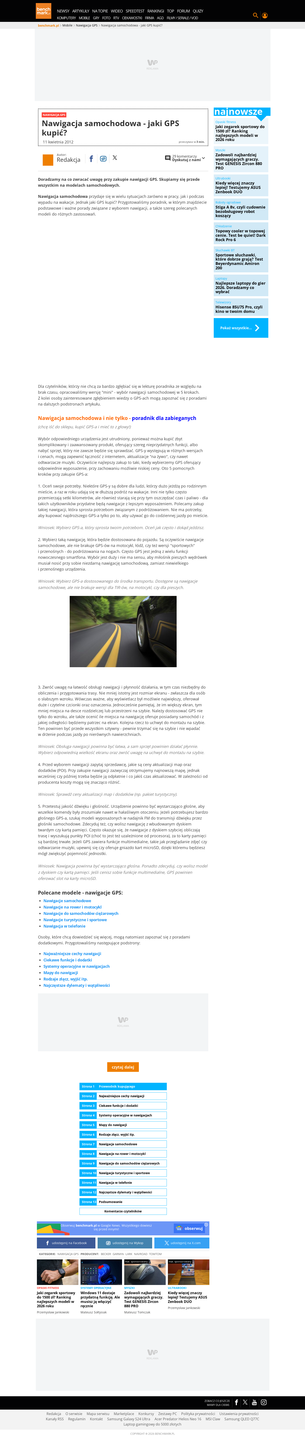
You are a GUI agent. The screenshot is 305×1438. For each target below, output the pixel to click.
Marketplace (124, 1414)
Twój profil (265, 15)
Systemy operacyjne (96, 1288)
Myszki (129, 1288)
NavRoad (140, 1254)
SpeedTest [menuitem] (135, 11)
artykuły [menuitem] (80, 11)
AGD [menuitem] (160, 18)
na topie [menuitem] (100, 11)
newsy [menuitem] (63, 11)
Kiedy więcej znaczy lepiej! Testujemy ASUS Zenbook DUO (187, 1297)
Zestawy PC (167, 1414)
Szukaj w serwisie (256, 15)
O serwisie (73, 1414)
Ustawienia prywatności (238, 1414)
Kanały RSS (55, 1419)
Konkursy (146, 1414)
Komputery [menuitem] (66, 18)
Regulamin (77, 1419)
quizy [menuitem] (198, 11)
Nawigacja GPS (68, 1254)
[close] (206, 1225)
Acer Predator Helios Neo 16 (178, 1419)
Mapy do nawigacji (60, 972)
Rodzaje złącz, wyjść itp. (65, 979)
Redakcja (54, 1414)
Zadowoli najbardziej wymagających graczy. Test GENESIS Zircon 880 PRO (143, 1300)
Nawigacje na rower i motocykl (72, 907)
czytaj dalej (123, 1067)
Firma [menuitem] (149, 18)
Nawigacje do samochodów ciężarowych (81, 913)
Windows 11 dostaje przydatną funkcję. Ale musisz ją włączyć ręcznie (100, 1300)
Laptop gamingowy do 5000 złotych (152, 1424)
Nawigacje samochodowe (67, 901)
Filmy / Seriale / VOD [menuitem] (182, 18)
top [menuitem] (170, 11)
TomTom (155, 1254)
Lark (129, 1254)
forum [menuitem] (183, 11)
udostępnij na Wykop (124, 1243)
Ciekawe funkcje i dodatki (67, 960)
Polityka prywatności (198, 1414)
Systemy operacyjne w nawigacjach (76, 966)
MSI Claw (213, 1419)
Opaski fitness (48, 1288)
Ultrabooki (177, 1288)
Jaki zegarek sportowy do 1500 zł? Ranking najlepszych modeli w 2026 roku (56, 1300)
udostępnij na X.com (182, 1243)
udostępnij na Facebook (66, 1243)
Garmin (118, 1254)
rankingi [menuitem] (155, 11)
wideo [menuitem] (117, 11)
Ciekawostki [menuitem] (132, 18)
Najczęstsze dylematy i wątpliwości (76, 985)
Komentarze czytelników (123, 1211)
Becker (106, 1254)
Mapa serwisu (98, 1414)
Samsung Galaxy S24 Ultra (128, 1419)
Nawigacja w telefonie (64, 926)
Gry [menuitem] (96, 18)
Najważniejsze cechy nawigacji (72, 953)
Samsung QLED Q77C (241, 1419)
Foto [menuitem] (106, 18)
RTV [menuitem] (116, 18)
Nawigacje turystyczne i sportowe (75, 920)
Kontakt (96, 1419)
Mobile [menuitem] (84, 18)
